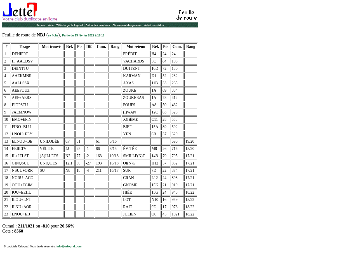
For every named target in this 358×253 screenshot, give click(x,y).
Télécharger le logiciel (69, 25)
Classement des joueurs (127, 25)
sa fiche (53, 35)
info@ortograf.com (69, 246)
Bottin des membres (98, 25)
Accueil (40, 25)
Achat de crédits (154, 25)
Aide (51, 25)
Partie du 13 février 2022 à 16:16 (83, 35)
